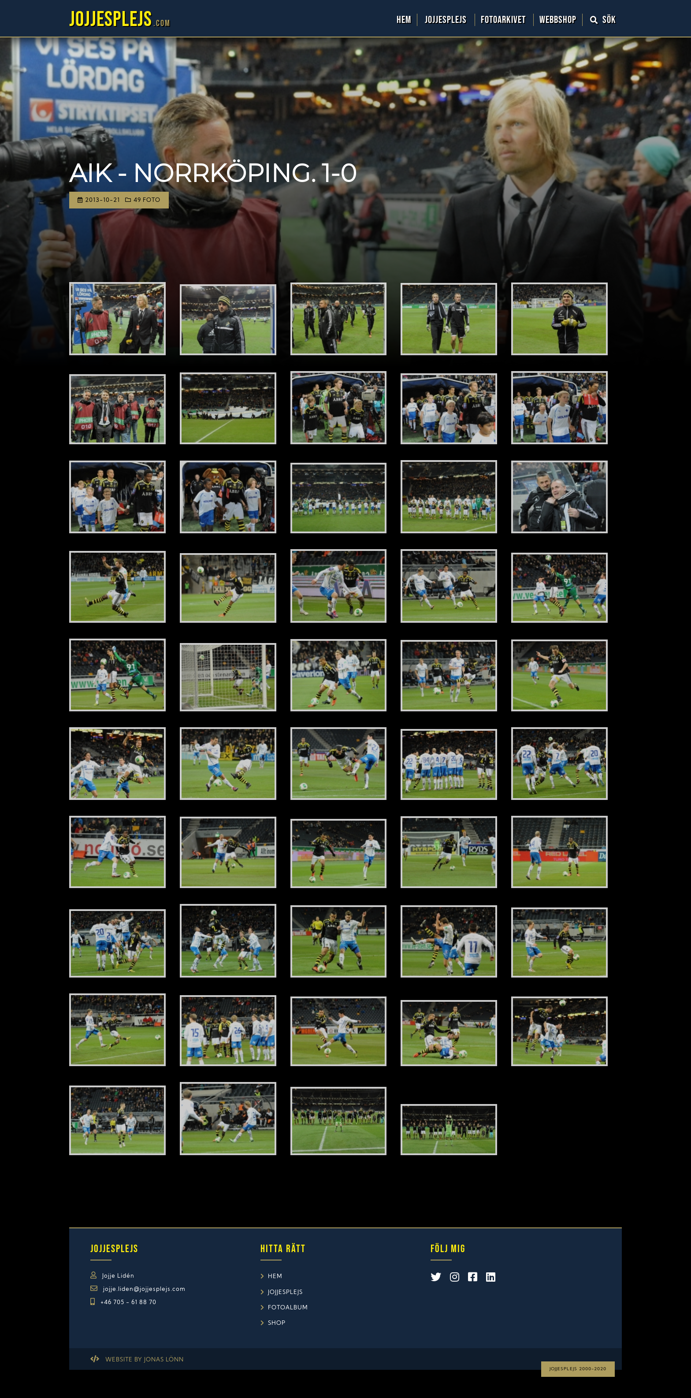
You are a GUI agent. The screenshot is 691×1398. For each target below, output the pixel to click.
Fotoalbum (288, 1308)
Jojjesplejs (447, 20)
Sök (603, 20)
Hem (404, 20)
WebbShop (557, 20)
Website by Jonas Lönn (144, 1360)
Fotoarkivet (504, 20)
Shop (277, 1323)
